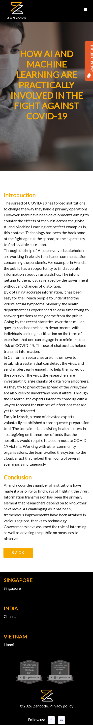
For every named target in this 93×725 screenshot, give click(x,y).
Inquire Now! (89, 61)
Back (18, 553)
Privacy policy (61, 705)
